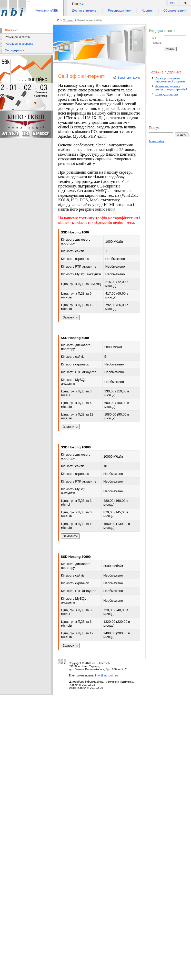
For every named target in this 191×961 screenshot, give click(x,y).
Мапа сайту (156, 141)
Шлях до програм (166, 94)
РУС (172, 3)
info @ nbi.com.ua (106, 675)
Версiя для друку (129, 77)
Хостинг (68, 20)
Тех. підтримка (14, 50)
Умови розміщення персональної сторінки (170, 80)
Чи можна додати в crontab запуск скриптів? (171, 88)
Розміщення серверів (19, 43)
